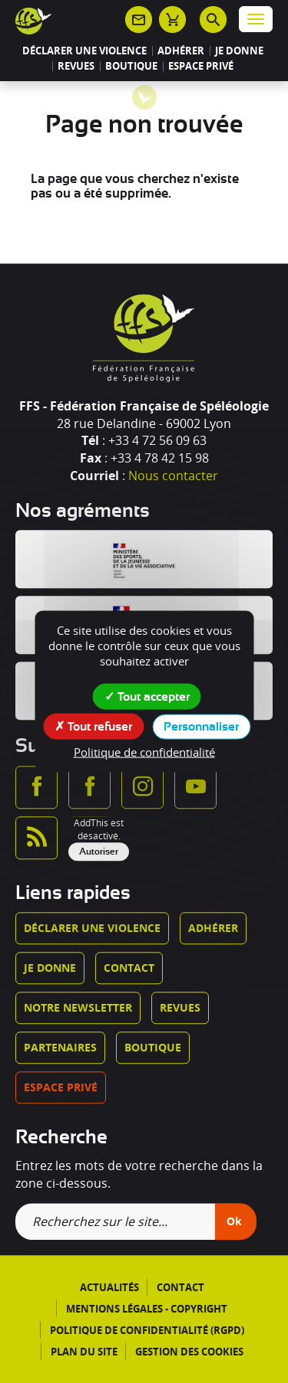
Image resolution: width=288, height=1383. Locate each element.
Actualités (109, 1288)
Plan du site (84, 1351)
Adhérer (180, 51)
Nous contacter (173, 475)
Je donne (239, 51)
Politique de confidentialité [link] (144, 752)
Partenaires (60, 1047)
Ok (234, 1222)
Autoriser (98, 851)
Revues (76, 66)
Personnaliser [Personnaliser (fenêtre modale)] (201, 727)
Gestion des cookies (189, 1351)
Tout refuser (93, 726)
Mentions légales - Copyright (146, 1308)
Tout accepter (147, 696)
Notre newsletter (78, 1007)
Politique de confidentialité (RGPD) (147, 1330)
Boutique (131, 66)
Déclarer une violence (84, 51)
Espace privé (200, 66)
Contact (129, 967)
